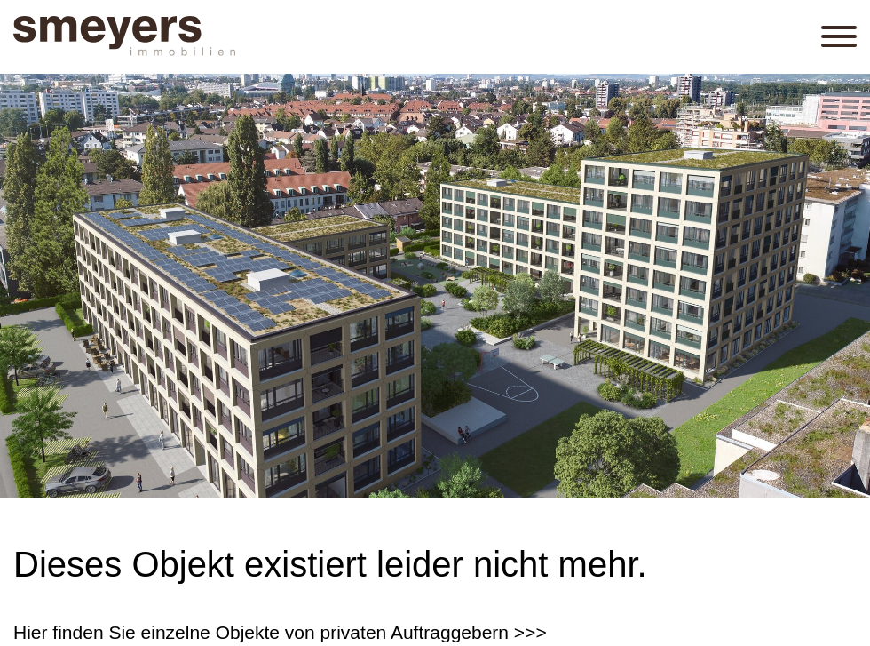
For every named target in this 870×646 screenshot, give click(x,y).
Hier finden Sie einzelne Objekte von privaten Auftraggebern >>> (280, 632)
